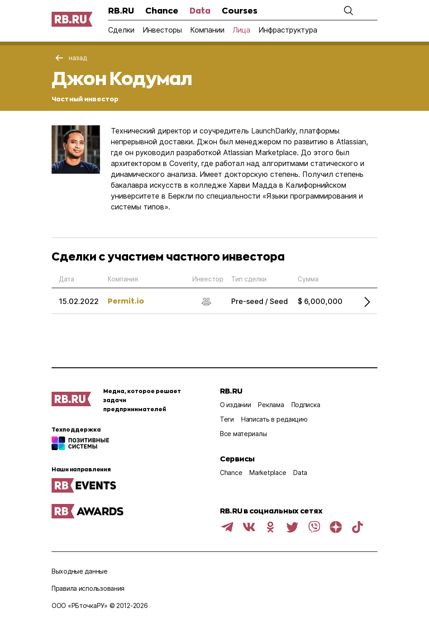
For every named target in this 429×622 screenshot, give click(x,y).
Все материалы (243, 433)
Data (200, 10)
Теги (227, 419)
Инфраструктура (287, 29)
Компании (207, 29)
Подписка (305, 404)
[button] (348, 10)
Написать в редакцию (274, 419)
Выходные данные (80, 571)
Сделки (121, 29)
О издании (235, 404)
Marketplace (267, 472)
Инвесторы (162, 29)
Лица (241, 29)
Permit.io (126, 300)
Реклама (271, 404)
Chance (161, 10)
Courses (239, 10)
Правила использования (88, 588)
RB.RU (121, 10)
